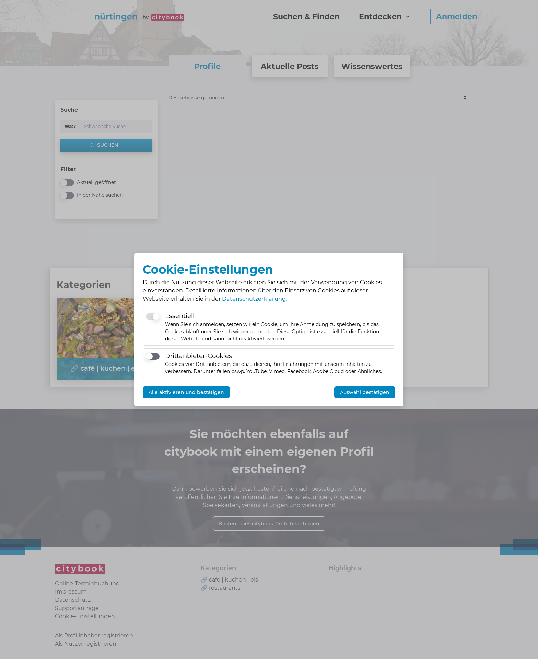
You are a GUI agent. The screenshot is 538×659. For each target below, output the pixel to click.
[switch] (153, 316)
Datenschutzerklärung (254, 299)
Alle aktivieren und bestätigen (186, 392)
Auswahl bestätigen (364, 392)
